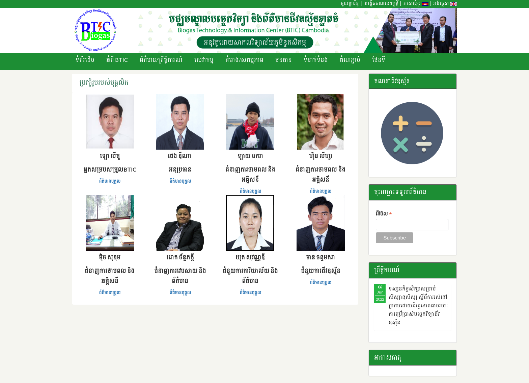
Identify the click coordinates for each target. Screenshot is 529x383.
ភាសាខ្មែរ (415, 3)
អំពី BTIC (117, 59)
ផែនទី (378, 59)
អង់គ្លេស (445, 3)
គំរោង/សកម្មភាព (244, 59)
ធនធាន (283, 59)
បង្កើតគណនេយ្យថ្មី (382, 3)
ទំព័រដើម (85, 59)
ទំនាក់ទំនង (316, 59)
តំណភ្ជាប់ (350, 59)
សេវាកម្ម (204, 59)
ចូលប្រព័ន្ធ (350, 3)
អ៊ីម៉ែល (384, 214)
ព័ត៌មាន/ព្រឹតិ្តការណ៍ (161, 59)
